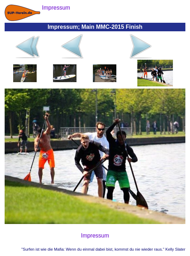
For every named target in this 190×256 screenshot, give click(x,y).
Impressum (95, 236)
